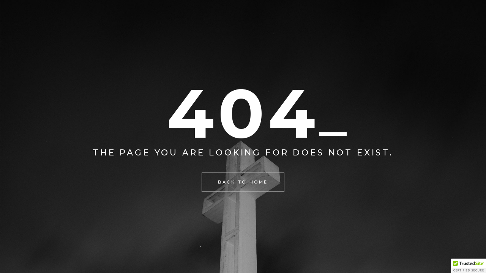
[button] (468, 266)
